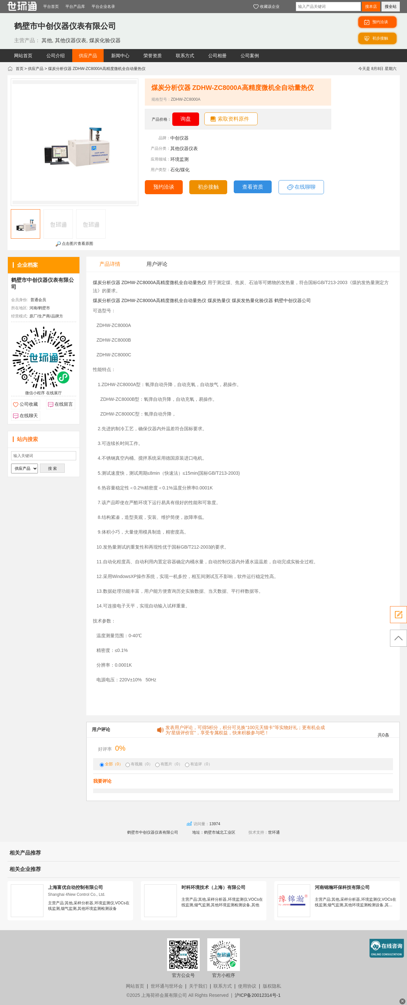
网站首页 (135, 986)
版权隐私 (272, 986)
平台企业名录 (103, 6)
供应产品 (35, 68)
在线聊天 (29, 415)
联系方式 (222, 986)
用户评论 (156, 264)
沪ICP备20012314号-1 (257, 995)
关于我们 (198, 986)
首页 (20, 68)
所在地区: (19, 308)
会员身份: (19, 300)
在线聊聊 (301, 187)
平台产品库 (75, 6)
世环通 (274, 832)
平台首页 (51, 6)
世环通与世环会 (167, 986)
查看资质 (252, 187)
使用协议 (247, 986)
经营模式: (19, 316)
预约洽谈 (163, 187)
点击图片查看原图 (74, 244)
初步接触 (208, 187)
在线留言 (64, 404)
